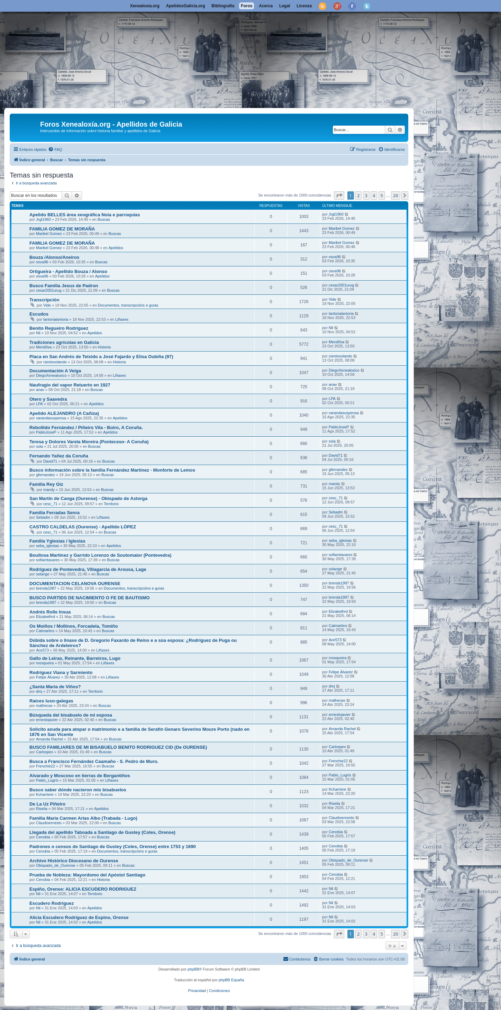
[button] (339, 195)
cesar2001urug (48, 290)
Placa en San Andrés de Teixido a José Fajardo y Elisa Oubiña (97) (101, 356)
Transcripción (44, 299)
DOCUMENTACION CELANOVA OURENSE (74, 583)
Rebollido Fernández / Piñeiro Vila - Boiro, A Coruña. (86, 427)
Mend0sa (44, 347)
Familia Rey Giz (46, 484)
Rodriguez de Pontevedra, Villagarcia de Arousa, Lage (87, 569)
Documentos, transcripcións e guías (128, 305)
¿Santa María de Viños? (55, 686)
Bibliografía (222, 5)
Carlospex (44, 752)
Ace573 (42, 650)
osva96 (42, 262)
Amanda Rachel (49, 739)
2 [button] (358, 195)
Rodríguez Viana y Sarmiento (60, 672)
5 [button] (382, 195)
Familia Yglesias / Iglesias (57, 541)
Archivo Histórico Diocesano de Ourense (73, 860)
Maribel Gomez (49, 233)
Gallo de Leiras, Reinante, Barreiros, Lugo (74, 658)
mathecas (44, 705)
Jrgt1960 (43, 219)
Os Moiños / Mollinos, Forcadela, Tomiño (73, 626)
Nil (38, 333)
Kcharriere (45, 794)
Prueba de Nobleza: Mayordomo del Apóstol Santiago (87, 874)
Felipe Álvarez (48, 677)
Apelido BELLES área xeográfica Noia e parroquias (84, 214)
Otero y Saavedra (48, 399)
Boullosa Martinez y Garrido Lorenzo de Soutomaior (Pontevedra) (100, 555)
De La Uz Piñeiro (47, 804)
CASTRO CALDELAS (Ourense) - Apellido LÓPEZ (82, 526)
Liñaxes (121, 319)
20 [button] (395, 195)
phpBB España (231, 980)
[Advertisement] (250, 56)
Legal (284, 5)
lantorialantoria (55, 319)
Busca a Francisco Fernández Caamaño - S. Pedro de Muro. (93, 761)
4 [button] (374, 195)
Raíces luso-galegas (51, 700)
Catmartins (45, 631)
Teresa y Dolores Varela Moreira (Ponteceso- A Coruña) (89, 441)
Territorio (111, 504)
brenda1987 (46, 588)
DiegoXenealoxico (51, 375)
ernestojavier (47, 720)
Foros (246, 5)
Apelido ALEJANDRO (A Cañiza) (64, 413)
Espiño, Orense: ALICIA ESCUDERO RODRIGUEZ (82, 889)
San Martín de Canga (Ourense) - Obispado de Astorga (88, 498)
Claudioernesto (49, 823)
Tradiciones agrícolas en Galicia (64, 342)
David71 (50, 461)
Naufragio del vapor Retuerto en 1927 (69, 385)
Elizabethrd (45, 617)
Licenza (304, 5)
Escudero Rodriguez (51, 903)
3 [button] (366, 195)
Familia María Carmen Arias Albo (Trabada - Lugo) (83, 818)
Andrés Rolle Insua (50, 612)
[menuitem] (55, 149)
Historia (104, 347)
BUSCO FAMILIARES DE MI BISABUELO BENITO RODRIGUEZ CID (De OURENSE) (118, 747)
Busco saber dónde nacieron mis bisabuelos (77, 789)
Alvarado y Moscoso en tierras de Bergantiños (79, 775)
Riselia (41, 809)
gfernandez (45, 475)
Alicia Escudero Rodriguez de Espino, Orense (79, 917)
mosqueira (45, 663)
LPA (39, 404)
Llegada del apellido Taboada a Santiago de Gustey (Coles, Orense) (102, 832)
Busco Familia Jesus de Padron (63, 285)
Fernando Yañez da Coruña (58, 455)
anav (40, 390)
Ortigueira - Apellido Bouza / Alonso (68, 271)
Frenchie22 (45, 766)
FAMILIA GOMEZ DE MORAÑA (62, 228)
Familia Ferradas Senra (54, 512)
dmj (39, 691)
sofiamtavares (48, 560)
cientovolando (55, 362)
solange (42, 574)
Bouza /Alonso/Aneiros (54, 257)
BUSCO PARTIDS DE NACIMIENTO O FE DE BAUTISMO (89, 597)
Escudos (38, 314)
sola (39, 446)
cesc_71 (50, 504)
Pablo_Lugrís (47, 780)
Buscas (104, 219)
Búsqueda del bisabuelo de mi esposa (70, 715)
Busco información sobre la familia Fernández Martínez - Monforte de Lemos (112, 470)
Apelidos (116, 248)
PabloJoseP (46, 432)
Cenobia (43, 837)
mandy (49, 490)
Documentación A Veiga (55, 370)
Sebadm (43, 517)
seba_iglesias (47, 546)
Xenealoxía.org (145, 5)
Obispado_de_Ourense (55, 865)
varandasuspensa (51, 418)
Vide (47, 305)
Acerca (266, 5)
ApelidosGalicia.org (185, 5)
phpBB (193, 969)
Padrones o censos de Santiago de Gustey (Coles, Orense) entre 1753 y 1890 (112, 846)
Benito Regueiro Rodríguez (58, 328)
